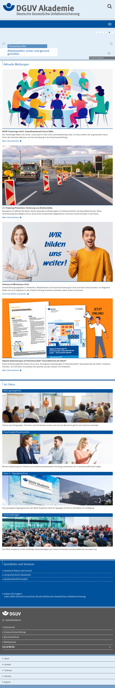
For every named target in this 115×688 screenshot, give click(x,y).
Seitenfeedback (13, 620)
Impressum (9, 627)
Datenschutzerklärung (15, 632)
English (7, 682)
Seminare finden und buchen (14, 294)
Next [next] (111, 44)
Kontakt (7, 665)
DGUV (6, 659)
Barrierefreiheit (11, 637)
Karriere (7, 676)
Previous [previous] (3, 44)
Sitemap (8, 670)
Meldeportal (10, 642)
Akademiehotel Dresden (16, 579)
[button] (109, 53)
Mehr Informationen (10, 141)
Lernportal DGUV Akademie (17, 575)
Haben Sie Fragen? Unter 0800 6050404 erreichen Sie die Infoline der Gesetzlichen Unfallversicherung (45, 595)
